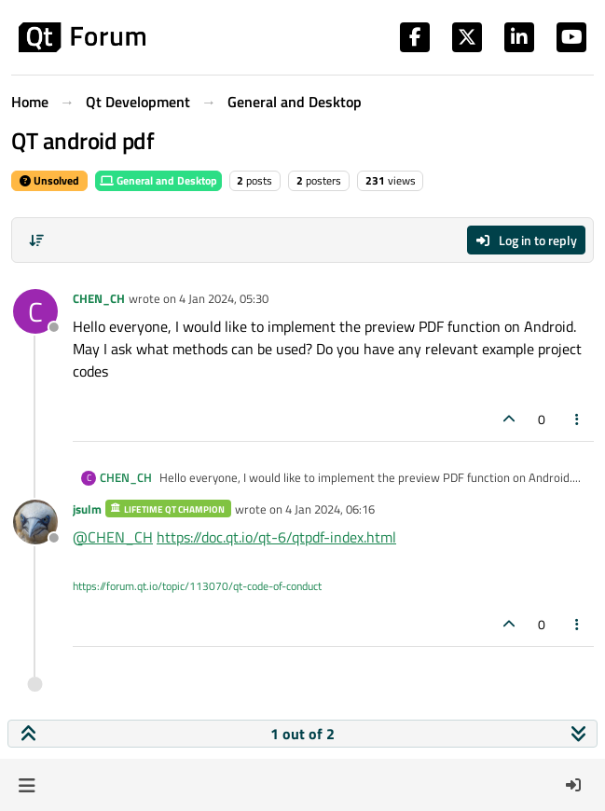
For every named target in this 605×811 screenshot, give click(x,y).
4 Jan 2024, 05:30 (223, 298)
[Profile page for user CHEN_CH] (35, 311)
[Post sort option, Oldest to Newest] (36, 240)
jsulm (87, 509)
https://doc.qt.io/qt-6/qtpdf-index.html (276, 537)
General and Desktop (158, 180)
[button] (26, 785)
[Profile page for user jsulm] (35, 522)
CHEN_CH (99, 298)
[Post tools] (578, 419)
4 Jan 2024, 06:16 (330, 509)
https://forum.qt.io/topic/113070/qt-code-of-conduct (197, 586)
